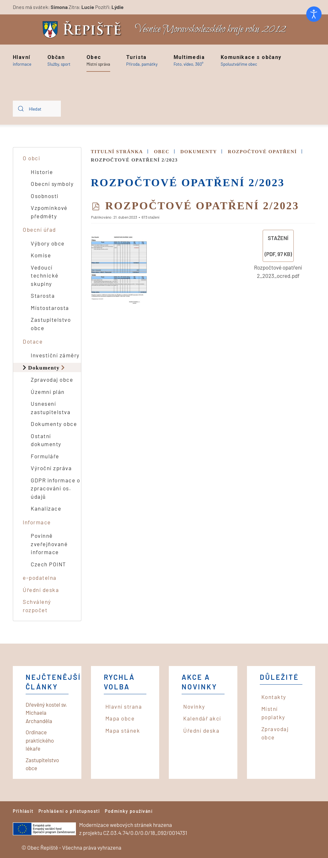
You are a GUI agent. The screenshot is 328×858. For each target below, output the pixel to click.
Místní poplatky (273, 712)
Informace (37, 522)
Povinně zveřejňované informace (49, 543)
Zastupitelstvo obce (51, 323)
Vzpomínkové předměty (49, 211)
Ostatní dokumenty (46, 440)
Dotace (33, 341)
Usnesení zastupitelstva (50, 407)
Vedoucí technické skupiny (45, 275)
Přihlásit (23, 811)
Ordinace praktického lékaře (40, 740)
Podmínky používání (128, 811)
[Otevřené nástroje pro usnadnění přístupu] (314, 14)
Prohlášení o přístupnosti (69, 811)
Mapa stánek (122, 730)
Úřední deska (41, 590)
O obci (31, 158)
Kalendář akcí (202, 718)
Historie (42, 172)
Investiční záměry (55, 355)
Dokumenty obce (54, 424)
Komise (41, 255)
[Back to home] (83, 29)
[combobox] (37, 109)
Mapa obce (120, 718)
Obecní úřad (39, 229)
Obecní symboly (52, 183)
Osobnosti (45, 196)
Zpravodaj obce (52, 379)
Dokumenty (44, 367)
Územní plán (48, 391)
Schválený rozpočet (37, 605)
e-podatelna (40, 577)
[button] (22, 61)
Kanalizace (46, 508)
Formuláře (45, 456)
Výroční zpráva (51, 468)
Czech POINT (48, 564)
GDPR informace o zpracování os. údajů (55, 488)
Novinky (194, 706)
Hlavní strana (123, 706)
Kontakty (273, 697)
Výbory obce (48, 243)
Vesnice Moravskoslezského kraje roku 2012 (210, 29)
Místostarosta (50, 307)
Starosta (43, 295)
